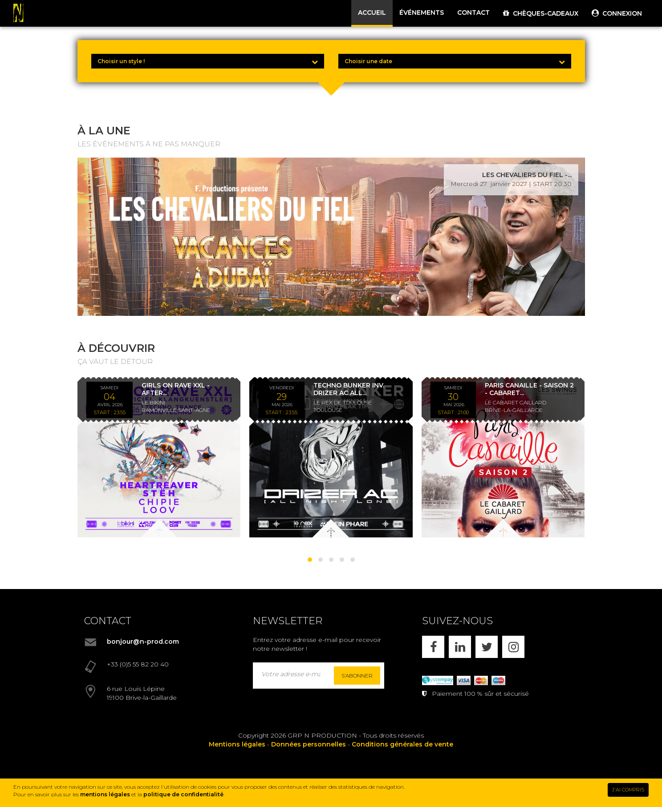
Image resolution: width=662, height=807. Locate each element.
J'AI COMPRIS (628, 790)
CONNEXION (617, 13)
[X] (486, 647)
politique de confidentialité (183, 794)
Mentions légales (237, 744)
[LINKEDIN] (460, 647)
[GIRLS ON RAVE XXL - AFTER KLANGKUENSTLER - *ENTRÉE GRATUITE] (159, 457)
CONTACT (473, 12)
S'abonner (357, 675)
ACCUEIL (372, 12)
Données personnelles (308, 744)
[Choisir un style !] (208, 61)
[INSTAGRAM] (513, 647)
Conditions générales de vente (402, 744)
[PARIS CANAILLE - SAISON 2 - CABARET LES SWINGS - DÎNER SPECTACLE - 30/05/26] (503, 457)
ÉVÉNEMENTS (421, 12)
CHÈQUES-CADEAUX (540, 13)
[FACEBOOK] (433, 647)
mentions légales (105, 794)
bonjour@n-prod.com (143, 642)
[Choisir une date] (455, 61)
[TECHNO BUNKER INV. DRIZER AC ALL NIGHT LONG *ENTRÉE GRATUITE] (331, 457)
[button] (310, 559)
